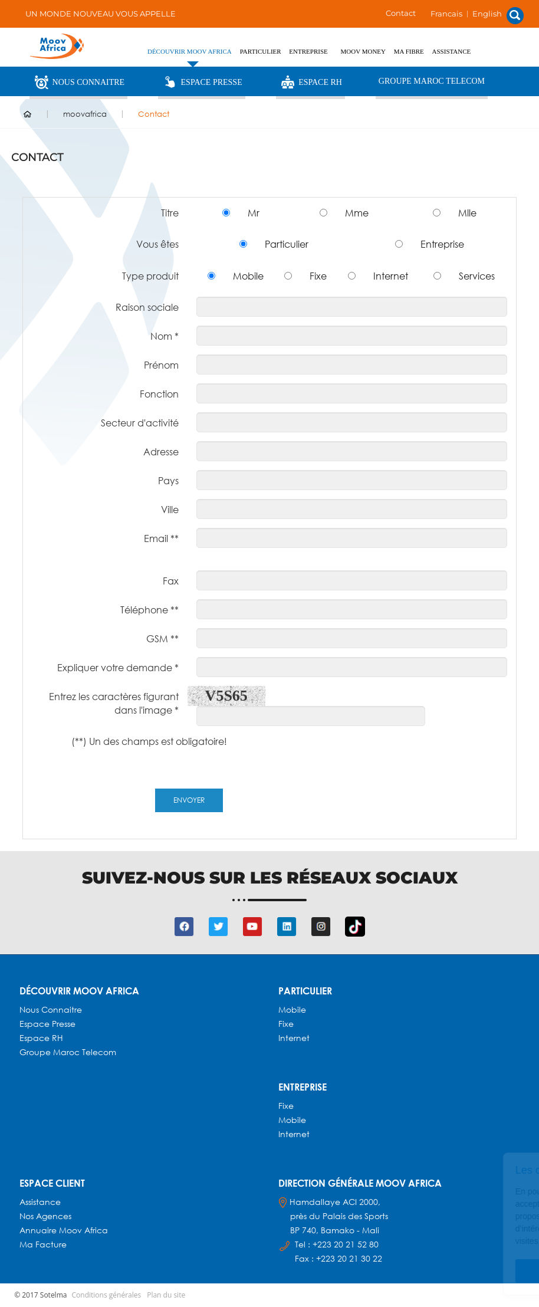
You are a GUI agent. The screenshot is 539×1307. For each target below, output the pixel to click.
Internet (390, 276)
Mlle (467, 212)
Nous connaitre (50, 1009)
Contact (401, 13)
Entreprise (442, 244)
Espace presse (47, 1023)
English (487, 13)
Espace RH (310, 82)
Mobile (248, 276)
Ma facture (43, 1244)
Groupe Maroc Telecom (432, 81)
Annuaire (39, 1230)
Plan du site (166, 1295)
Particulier (286, 244)
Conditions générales (107, 1295)
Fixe (318, 276)
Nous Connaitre (78, 82)
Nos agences (45, 1215)
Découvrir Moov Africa (189, 51)
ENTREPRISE (308, 51)
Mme (357, 212)
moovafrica (85, 114)
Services (477, 276)
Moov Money (363, 51)
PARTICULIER (260, 51)
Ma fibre (409, 51)
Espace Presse (201, 82)
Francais (446, 13)
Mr (253, 212)
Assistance (451, 51)
